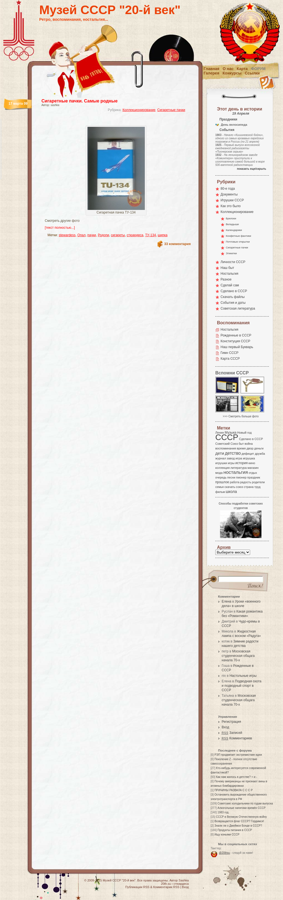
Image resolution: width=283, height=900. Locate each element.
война (249, 443)
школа (231, 491)
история (241, 463)
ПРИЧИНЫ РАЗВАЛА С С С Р (233, 790)
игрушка (249, 458)
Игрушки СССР (232, 200)
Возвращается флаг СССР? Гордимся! (239, 821)
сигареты (118, 235)
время (241, 448)
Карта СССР (230, 359)
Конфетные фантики (238, 235)
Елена (226, 601)
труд (257, 486)
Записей (232, 733)
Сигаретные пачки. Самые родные (79, 101)
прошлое (222, 482)
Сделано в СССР (234, 291)
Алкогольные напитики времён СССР (242, 807)
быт (241, 443)
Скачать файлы (233, 297)
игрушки (221, 463)
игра (238, 458)
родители (258, 482)
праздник (253, 477)
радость (245, 482)
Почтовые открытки (238, 241)
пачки (91, 235)
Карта (242, 68)
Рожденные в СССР (236, 335)
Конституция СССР (235, 341)
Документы (229, 194)
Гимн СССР (230, 353)
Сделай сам (230, 285)
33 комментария (177, 244)
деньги (259, 448)
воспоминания (225, 448)
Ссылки (252, 73)
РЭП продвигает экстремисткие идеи (238, 754)
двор (250, 448)
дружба (260, 453)
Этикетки (231, 253)
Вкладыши (232, 224)
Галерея (211, 73)
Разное (226, 279)
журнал (220, 458)
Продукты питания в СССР (235, 830)
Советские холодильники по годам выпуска (245, 803)
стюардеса (135, 235)
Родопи (103, 235)
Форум (258, 68)
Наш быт (227, 268)
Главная (211, 68)
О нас (228, 68)
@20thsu (224, 852)
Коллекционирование (138, 110)
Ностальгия (229, 274)
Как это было (231, 206)
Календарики (234, 230)
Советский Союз (226, 443)
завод (231, 458)
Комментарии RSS (166, 887)
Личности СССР (233, 262)
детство (233, 453)
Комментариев (237, 738)
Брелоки (231, 218)
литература (238, 467)
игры (231, 463)
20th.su (166, 883)
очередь (221, 477)
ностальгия (235, 472)
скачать (229, 486)
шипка (162, 235)
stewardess (67, 235)
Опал (81, 235)
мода (219, 472)
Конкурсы (231, 73)
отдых (253, 472)
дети (219, 453)
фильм (220, 491)
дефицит (248, 453)
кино (251, 463)
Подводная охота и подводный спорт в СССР (241, 685)
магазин (252, 467)
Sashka (184, 880)
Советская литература (238, 308)
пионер (241, 477)
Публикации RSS (137, 887)
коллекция (222, 467)
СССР (226, 437)
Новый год (244, 432)
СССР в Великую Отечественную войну (241, 816)
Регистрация (231, 722)
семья (219, 486)
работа (234, 482)
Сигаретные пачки (171, 110)
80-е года (228, 189)
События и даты (233, 303)
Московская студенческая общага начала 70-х (238, 655)
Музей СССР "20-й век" (109, 10)
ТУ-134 (150, 235)
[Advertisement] (109, 121)
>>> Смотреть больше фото (241, 416)
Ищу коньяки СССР (227, 834)
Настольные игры (242, 676)
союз (239, 486)
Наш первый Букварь (237, 347)
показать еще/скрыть (251, 168)
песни (231, 477)
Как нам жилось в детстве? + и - (236, 776)
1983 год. (223, 812)
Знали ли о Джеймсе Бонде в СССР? (238, 825)
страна (248, 486)
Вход (225, 727)
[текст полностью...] (60, 228)
